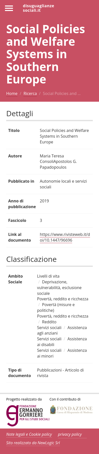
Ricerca (30, 93)
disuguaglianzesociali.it (38, 7)
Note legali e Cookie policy (29, 434)
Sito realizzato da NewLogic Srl (33, 443)
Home (11, 93)
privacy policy (70, 434)
